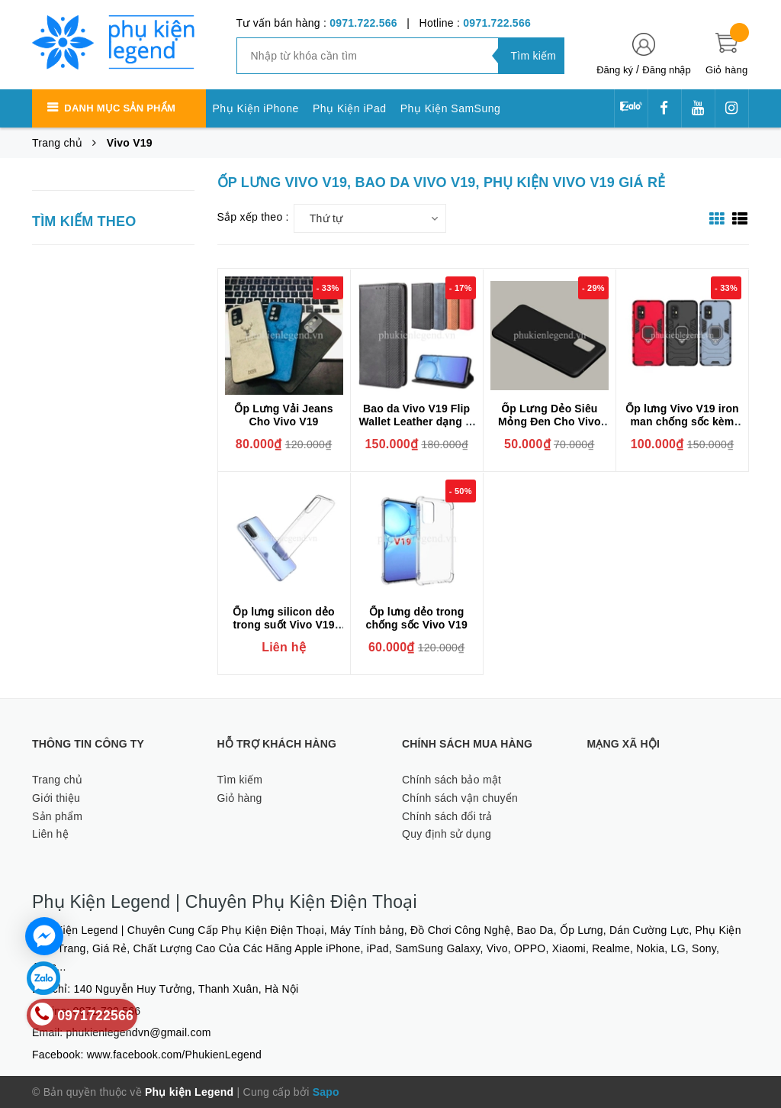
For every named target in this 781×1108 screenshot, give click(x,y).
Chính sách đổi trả (447, 816)
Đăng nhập (666, 70)
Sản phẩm (57, 816)
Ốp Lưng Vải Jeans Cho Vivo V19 (283, 415)
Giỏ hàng (239, 798)
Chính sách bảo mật (451, 780)
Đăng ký (614, 70)
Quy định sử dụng (446, 834)
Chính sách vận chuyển (460, 798)
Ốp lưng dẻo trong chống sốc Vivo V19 (416, 618)
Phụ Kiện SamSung (450, 108)
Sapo (326, 1092)
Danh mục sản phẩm (119, 108)
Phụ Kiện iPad (350, 108)
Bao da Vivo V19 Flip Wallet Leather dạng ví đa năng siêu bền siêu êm (416, 428)
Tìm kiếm (240, 780)
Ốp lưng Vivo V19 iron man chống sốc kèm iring (682, 421)
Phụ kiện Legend (189, 1092)
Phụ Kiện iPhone (256, 108)
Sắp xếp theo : (253, 217)
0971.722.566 (363, 23)
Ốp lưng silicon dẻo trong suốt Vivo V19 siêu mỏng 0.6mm (283, 625)
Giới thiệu (56, 798)
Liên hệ (50, 834)
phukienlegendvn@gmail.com (138, 1032)
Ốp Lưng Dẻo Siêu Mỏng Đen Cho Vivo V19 (549, 421)
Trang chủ (57, 780)
